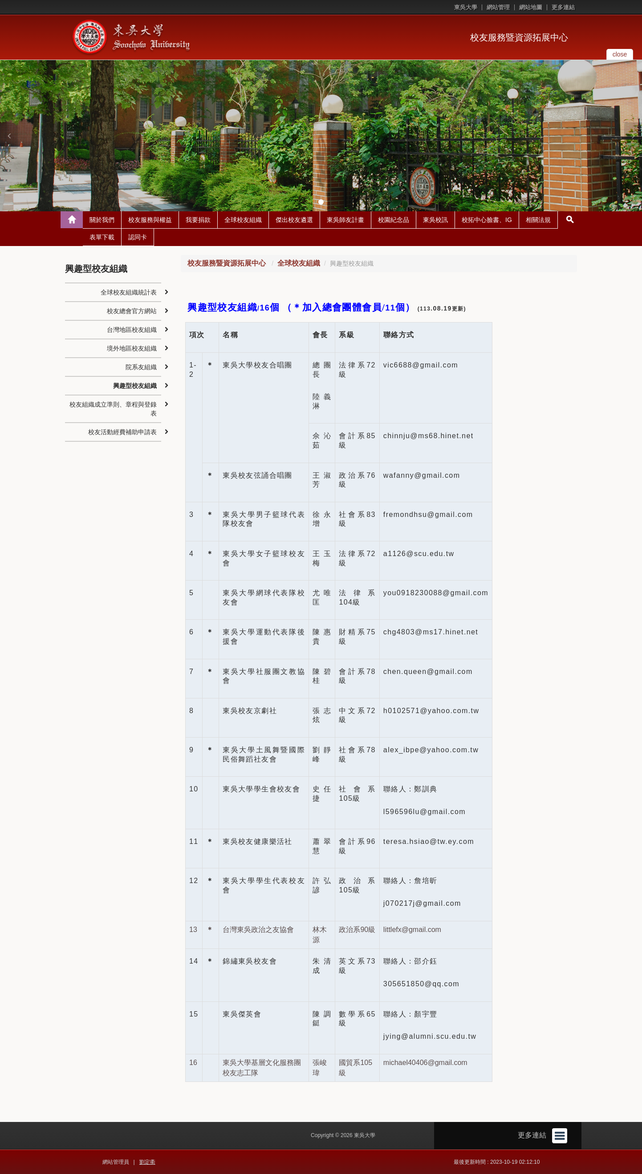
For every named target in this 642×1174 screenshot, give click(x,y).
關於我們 (101, 219)
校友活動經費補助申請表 (122, 432)
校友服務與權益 (150, 219)
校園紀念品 (393, 219)
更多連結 (563, 7)
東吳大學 (465, 7)
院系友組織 (141, 367)
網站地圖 (530, 7)
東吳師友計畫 (345, 219)
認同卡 (137, 237)
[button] (9, 135)
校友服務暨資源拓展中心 (519, 37)
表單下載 (101, 237)
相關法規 (538, 219)
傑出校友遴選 (294, 219)
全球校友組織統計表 (129, 292)
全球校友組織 (243, 219)
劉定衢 (147, 1162)
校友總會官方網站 (132, 311)
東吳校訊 (435, 219)
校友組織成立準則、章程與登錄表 (113, 409)
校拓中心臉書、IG (487, 219)
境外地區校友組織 (132, 348)
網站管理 (498, 7)
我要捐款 (198, 219)
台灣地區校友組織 (132, 329)
